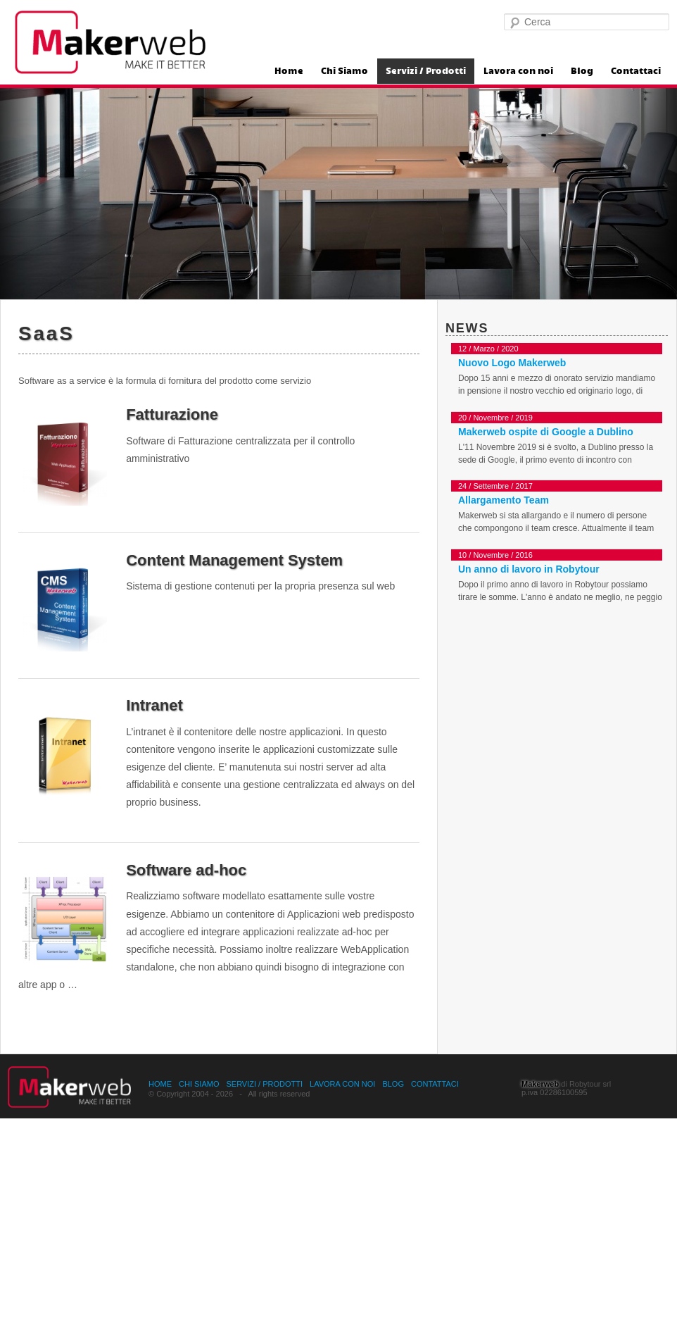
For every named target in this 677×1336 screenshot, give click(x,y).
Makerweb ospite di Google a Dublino (545, 431)
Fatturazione (172, 414)
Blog (582, 71)
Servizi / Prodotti (426, 71)
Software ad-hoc (186, 870)
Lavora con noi (518, 71)
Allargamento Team (503, 500)
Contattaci (636, 71)
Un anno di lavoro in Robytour (529, 569)
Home (288, 71)
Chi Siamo (344, 71)
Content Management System (234, 560)
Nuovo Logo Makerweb (512, 362)
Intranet (154, 705)
